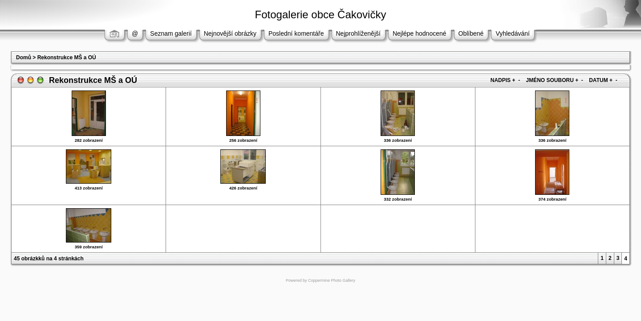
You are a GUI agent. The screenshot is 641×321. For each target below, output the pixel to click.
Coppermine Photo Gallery (331, 280)
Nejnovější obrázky (230, 33)
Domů (23, 57)
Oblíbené (471, 33)
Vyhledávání (512, 33)
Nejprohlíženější (358, 33)
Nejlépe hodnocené (419, 33)
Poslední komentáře (296, 33)
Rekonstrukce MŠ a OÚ (66, 57)
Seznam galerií (170, 33)
